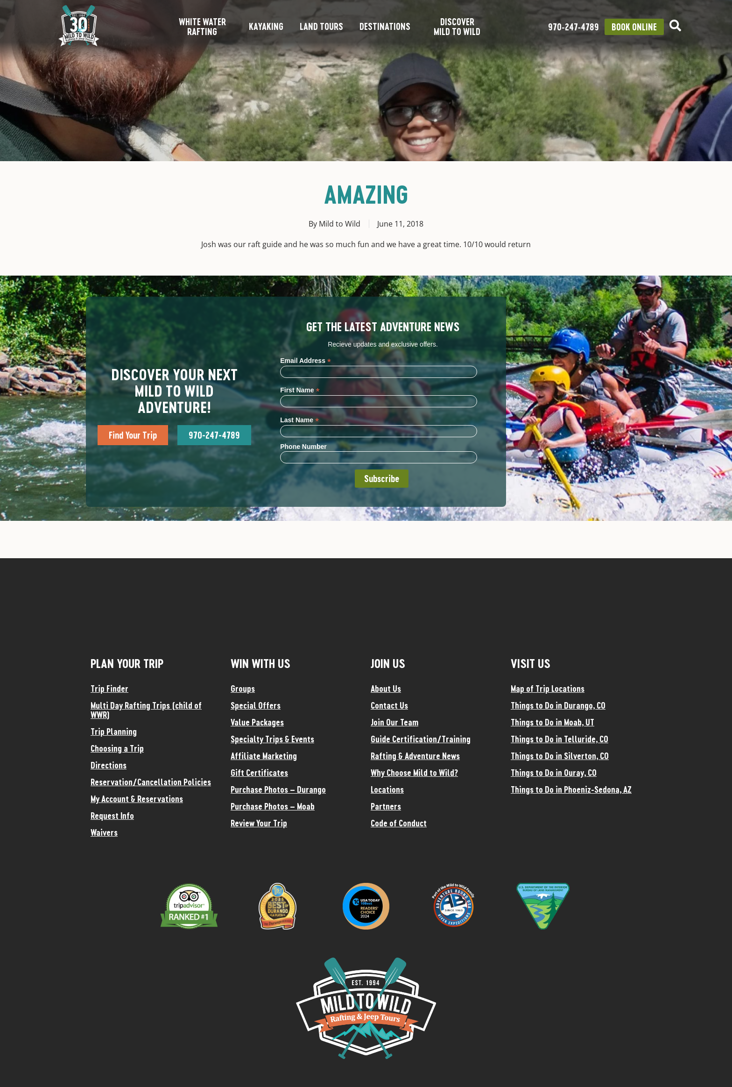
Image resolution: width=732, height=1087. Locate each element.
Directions (109, 765)
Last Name (299, 420)
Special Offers (256, 705)
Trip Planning (114, 731)
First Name (299, 390)
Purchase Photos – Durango (278, 789)
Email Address (305, 360)
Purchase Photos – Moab (273, 806)
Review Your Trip (259, 823)
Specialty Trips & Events (272, 739)
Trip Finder (109, 688)
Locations (387, 789)
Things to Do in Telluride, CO (559, 739)
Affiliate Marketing (264, 756)
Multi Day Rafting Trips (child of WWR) (146, 710)
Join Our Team (394, 722)
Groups (243, 688)
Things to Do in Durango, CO (558, 705)
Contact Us (389, 705)
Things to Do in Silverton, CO (560, 756)
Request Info (112, 815)
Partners (386, 806)
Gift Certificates (259, 772)
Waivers (104, 832)
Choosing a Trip (117, 748)
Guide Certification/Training (421, 739)
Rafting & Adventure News (415, 756)
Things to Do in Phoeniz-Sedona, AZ (571, 789)
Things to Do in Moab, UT (552, 722)
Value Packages (257, 722)
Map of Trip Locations (547, 688)
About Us (386, 688)
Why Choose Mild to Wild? (414, 772)
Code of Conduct (399, 823)
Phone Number (303, 446)
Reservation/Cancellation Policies (151, 782)
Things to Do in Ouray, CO (554, 772)
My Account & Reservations (137, 799)
